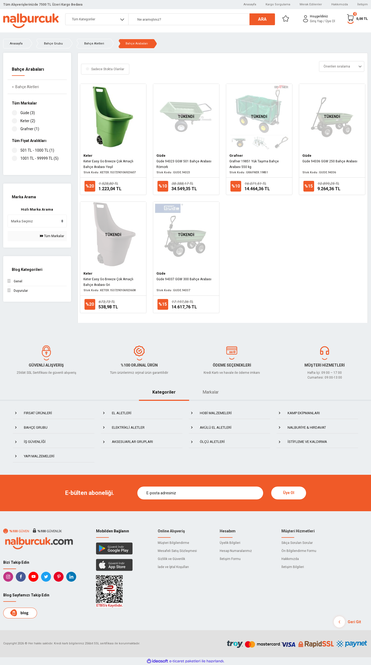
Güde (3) (27, 113)
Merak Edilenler (311, 4)
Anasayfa (250, 4)
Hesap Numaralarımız (236, 551)
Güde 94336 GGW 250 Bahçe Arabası (329, 161)
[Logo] (31, 20)
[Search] (201, 19)
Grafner (236, 156)
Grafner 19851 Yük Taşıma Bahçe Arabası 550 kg (254, 164)
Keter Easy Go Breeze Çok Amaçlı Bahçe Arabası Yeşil (108, 164)
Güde (161, 156)
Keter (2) (27, 121)
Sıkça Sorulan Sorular (297, 543)
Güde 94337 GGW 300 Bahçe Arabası (183, 279)
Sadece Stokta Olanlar (107, 69)
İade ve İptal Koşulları (173, 567)
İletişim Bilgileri (292, 567)
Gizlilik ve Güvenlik (171, 559)
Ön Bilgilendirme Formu (298, 551)
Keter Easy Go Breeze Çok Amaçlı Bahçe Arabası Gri (108, 282)
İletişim (362, 4)
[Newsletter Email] (200, 493)
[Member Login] (305, 18)
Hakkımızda (339, 4)
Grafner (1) (29, 129)
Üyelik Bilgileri (230, 543)
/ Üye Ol (329, 21)
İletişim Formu (230, 559)
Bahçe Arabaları (137, 43)
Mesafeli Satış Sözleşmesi (177, 551)
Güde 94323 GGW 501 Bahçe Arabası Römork (183, 164)
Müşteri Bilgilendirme (173, 543)
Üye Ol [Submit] (288, 493)
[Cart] (357, 18)
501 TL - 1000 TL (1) (37, 150)
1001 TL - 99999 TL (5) (39, 158)
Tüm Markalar (52, 236)
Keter (88, 156)
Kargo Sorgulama (278, 4)
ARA (262, 19)
